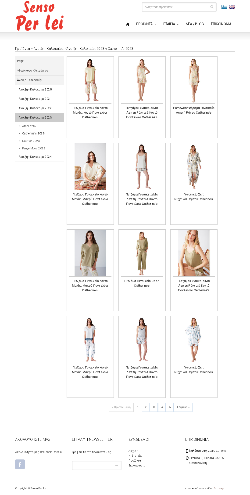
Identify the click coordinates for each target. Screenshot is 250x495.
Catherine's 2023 (120, 49)
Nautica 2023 (31, 141)
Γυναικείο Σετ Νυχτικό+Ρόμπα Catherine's (193, 197)
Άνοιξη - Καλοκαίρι (48, 49)
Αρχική (133, 450)
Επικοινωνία (137, 465)
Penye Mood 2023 (33, 148)
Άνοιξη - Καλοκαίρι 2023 (85, 49)
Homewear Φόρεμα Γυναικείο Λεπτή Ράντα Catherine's (193, 110)
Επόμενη (183, 407)
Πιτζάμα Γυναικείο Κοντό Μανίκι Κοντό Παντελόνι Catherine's (90, 112)
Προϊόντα (135, 460)
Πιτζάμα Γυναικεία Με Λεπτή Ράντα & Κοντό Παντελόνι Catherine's (142, 112)
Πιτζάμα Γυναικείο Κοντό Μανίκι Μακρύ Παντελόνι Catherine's (90, 199)
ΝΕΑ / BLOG (195, 24)
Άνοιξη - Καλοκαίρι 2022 (35, 108)
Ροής (20, 61)
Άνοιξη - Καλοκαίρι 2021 (35, 99)
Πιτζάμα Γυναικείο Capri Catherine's (142, 283)
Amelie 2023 (30, 126)
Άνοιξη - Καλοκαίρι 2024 (35, 157)
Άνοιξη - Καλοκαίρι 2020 (35, 89)
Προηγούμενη (121, 407)
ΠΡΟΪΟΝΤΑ (144, 24)
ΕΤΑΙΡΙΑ (169, 24)
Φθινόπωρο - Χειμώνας (32, 70)
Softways (219, 488)
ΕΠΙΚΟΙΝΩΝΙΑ (221, 24)
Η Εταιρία (135, 455)
